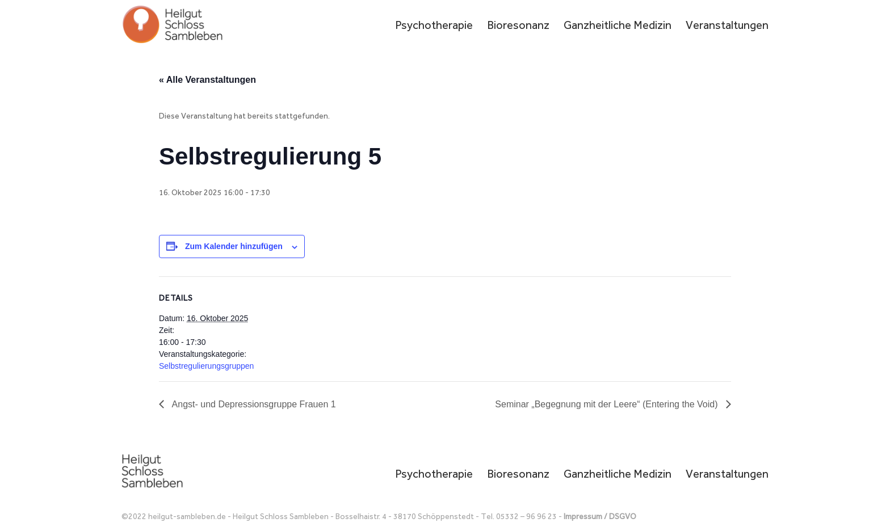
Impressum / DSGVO (600, 516)
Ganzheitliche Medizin (617, 26)
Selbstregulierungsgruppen (206, 365)
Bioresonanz (518, 26)
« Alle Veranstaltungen (207, 80)
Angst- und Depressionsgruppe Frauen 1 (253, 404)
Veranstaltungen (727, 26)
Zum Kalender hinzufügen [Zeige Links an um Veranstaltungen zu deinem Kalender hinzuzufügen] (234, 246)
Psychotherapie (434, 26)
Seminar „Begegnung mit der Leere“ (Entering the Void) (607, 404)
